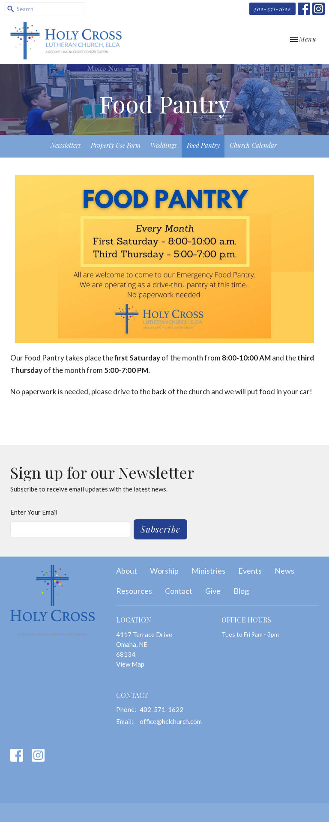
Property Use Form (116, 145)
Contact (178, 591)
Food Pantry (203, 145)
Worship (164, 570)
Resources (134, 591)
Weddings (163, 145)
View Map (130, 664)
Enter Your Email (33, 512)
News (284, 570)
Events (250, 570)
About (126, 570)
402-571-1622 (272, 8)
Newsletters (66, 145)
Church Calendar (253, 145)
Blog (241, 591)
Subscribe (160, 529)
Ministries (208, 570)
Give (213, 591)
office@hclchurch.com (171, 721)
